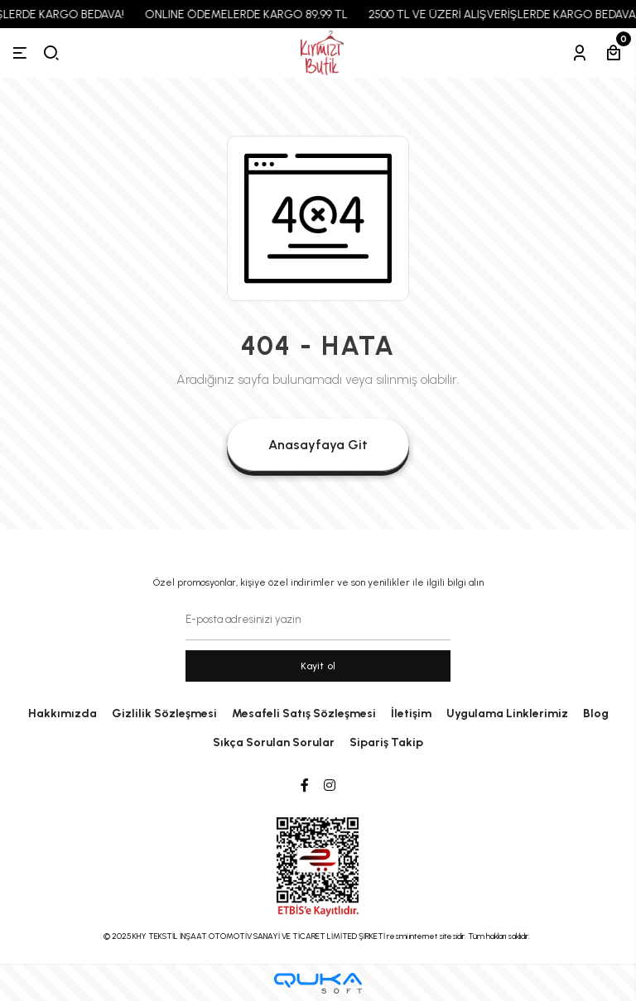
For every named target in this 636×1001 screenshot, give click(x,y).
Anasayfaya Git (318, 445)
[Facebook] (305, 786)
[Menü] (20, 53)
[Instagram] (329, 786)
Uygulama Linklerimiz (507, 713)
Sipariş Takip (386, 742)
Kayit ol (318, 666)
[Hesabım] (580, 53)
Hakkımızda (62, 713)
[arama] (51, 53)
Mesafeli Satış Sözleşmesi (304, 713)
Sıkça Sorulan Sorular (274, 742)
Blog (596, 713)
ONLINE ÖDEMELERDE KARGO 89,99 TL (252, 14)
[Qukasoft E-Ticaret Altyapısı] (318, 983)
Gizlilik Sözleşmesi (164, 713)
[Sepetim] (614, 53)
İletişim (411, 713)
